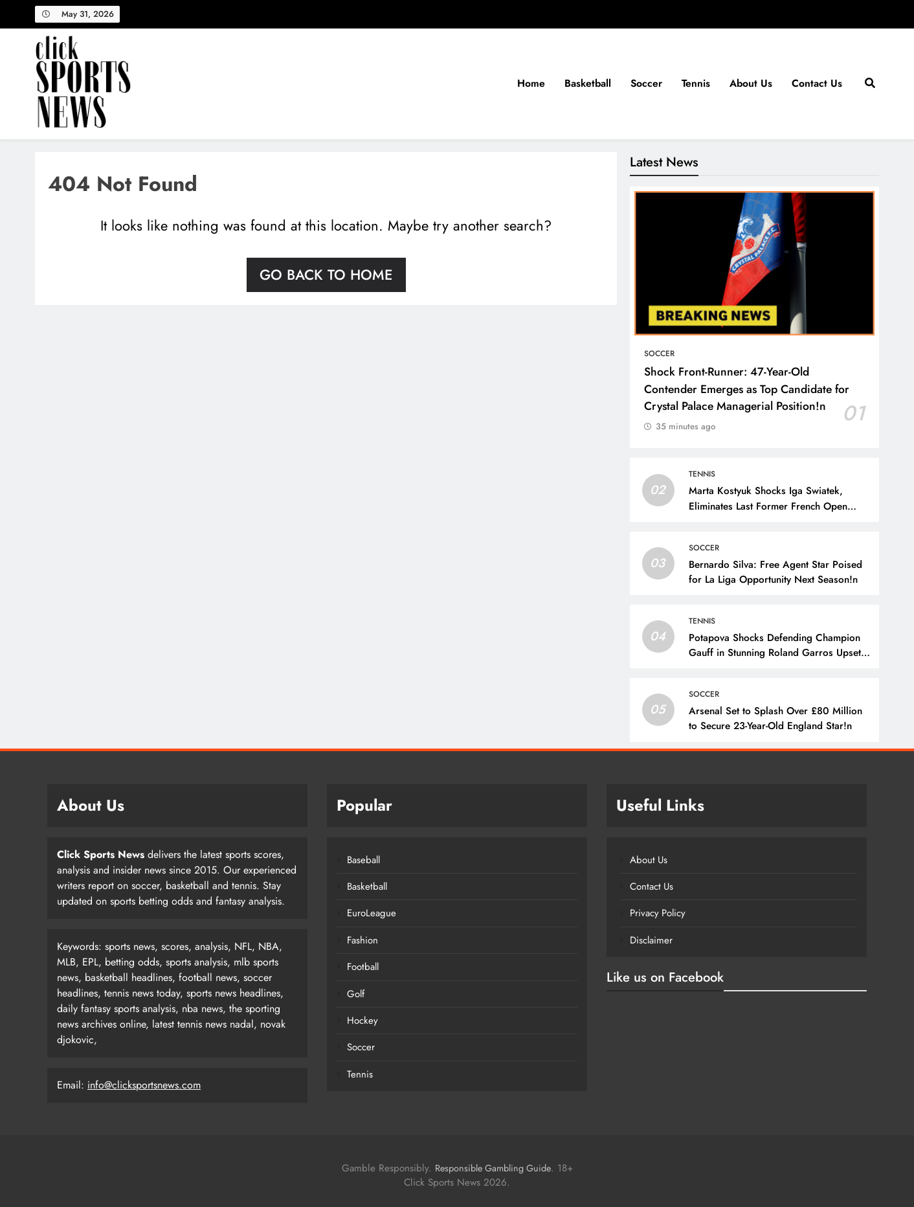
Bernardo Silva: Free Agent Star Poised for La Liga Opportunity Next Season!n (775, 572)
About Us (751, 83)
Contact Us (817, 83)
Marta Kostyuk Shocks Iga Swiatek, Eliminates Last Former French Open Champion (768, 506)
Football (363, 967)
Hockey (362, 1020)
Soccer (646, 83)
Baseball (363, 860)
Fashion (362, 940)
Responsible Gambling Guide (493, 1168)
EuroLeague (371, 913)
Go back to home (326, 274)
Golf (355, 994)
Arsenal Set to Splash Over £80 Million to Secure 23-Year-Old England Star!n (775, 718)
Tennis (696, 83)
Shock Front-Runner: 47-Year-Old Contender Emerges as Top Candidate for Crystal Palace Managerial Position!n (746, 388)
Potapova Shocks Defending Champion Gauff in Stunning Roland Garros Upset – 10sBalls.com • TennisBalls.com (775, 653)
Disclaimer (651, 940)
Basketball (587, 83)
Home (531, 83)
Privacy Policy (658, 913)
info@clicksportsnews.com (144, 1084)
